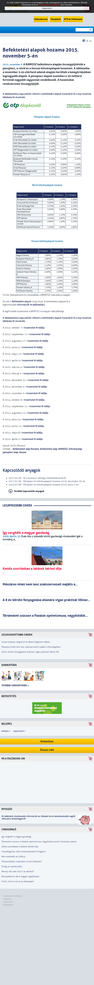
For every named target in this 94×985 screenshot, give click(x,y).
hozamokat (31, 439)
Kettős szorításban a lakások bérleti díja (19, 846)
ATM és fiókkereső (73, 19)
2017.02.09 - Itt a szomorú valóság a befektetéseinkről (37, 478)
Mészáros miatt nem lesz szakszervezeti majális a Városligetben (31, 647)
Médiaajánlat (8, 905)
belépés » (5, 731)
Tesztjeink (56, 19)
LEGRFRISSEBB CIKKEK (17, 505)
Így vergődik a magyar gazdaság (16, 836)
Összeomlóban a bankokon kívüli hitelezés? (21, 861)
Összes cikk (47, 750)
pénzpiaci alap (10, 452)
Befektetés (8, 696)
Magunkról (7, 899)
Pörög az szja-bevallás (11, 866)
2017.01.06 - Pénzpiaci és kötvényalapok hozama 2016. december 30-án (47, 481)
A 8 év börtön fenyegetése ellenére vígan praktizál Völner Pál (30, 652)
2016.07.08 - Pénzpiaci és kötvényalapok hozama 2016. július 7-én (44, 484)
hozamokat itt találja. (34, 327)
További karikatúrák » (15, 685)
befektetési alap (48, 448)
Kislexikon (47, 741)
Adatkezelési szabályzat (12, 896)
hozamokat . (33, 426)
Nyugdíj (6, 809)
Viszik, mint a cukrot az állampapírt (17, 881)
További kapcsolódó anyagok (29, 491)
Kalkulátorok (41, 19)
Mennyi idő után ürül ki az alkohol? (17, 871)
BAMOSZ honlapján (40, 311)
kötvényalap (75, 448)
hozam (22, 452)
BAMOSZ (62, 448)
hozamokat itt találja (38, 380)
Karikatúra (9, 665)
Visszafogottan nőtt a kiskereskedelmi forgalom (23, 851)
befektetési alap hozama (25, 448)
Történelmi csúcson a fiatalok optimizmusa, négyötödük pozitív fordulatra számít (38, 841)
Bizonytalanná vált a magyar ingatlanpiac (20, 876)
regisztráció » (19, 731)
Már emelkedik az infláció (13, 856)
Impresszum (8, 902)
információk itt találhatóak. (30, 304)
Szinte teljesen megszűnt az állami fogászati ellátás (25, 642)
